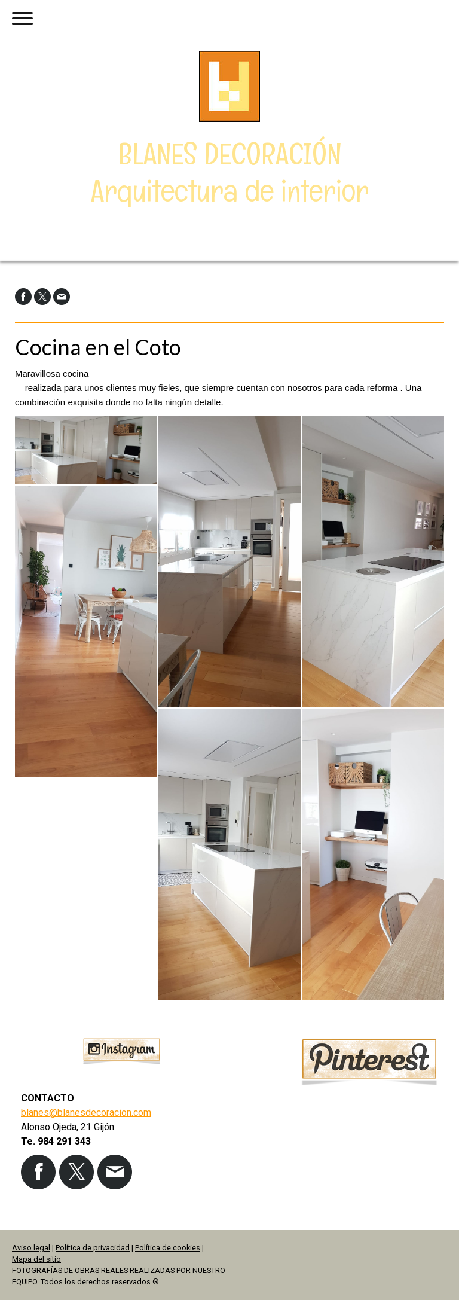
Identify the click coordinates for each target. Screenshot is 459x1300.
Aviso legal (31, 1247)
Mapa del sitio (36, 1259)
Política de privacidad (93, 1247)
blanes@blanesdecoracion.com (86, 1112)
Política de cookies (167, 1247)
